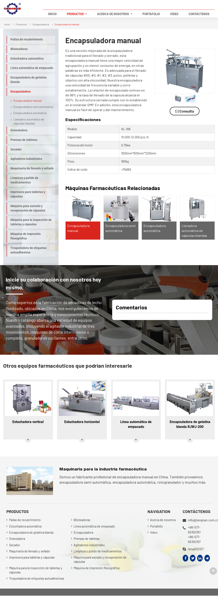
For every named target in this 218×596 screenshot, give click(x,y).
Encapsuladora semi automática (33, 107)
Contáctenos (199, 14)
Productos (21, 24)
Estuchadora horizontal (82, 422)
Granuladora (18, 130)
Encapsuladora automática (30, 113)
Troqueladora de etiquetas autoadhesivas (28, 250)
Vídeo (174, 14)
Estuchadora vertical (28, 422)
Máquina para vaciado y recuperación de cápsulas (27, 208)
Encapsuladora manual (27, 100)
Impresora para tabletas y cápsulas (27, 194)
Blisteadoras (19, 49)
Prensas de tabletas (23, 140)
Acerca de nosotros (163, 520)
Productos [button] (76, 14)
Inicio (52, 14)
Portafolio (151, 14)
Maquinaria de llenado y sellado (32, 168)
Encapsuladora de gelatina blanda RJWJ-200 (190, 424)
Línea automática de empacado (31, 68)
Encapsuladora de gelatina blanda (28, 80)
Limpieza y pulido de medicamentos (24, 180)
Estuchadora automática (27, 58)
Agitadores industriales (26, 159)
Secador (16, 149)
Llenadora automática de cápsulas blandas (194, 230)
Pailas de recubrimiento (26, 39)
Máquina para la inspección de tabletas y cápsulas (31, 222)
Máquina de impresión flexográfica (25, 236)
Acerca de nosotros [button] (113, 14)
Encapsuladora (41, 24)
